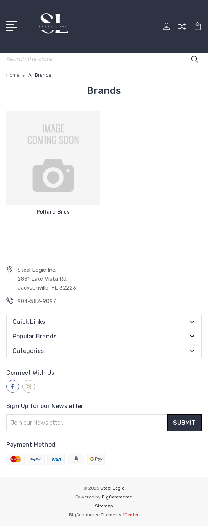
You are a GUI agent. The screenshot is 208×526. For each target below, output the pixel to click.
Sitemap (104, 506)
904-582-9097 (36, 301)
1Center (131, 514)
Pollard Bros (53, 212)
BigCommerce (117, 497)
